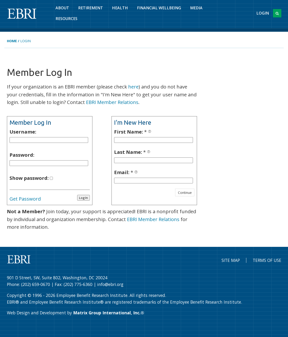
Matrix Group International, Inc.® (108, 313)
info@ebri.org (110, 284)
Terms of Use (267, 260)
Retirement (90, 7)
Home (12, 41)
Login (262, 13)
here (133, 86)
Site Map (231, 260)
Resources (66, 18)
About (62, 7)
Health (120, 7)
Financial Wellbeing (159, 7)
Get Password (25, 198)
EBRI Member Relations (112, 102)
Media (196, 7)
